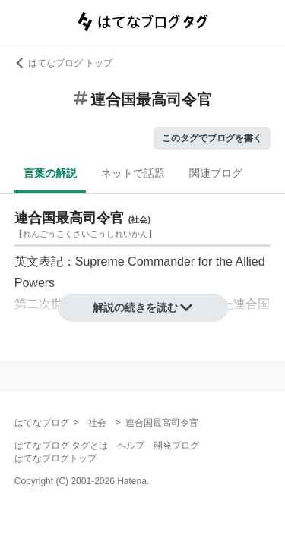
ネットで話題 (133, 173)
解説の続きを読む (143, 307)
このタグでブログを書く (212, 138)
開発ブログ (176, 445)
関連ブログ (215, 173)
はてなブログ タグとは (61, 445)
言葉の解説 (50, 173)
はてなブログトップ (55, 458)
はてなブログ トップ (63, 63)
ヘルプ (130, 445)
